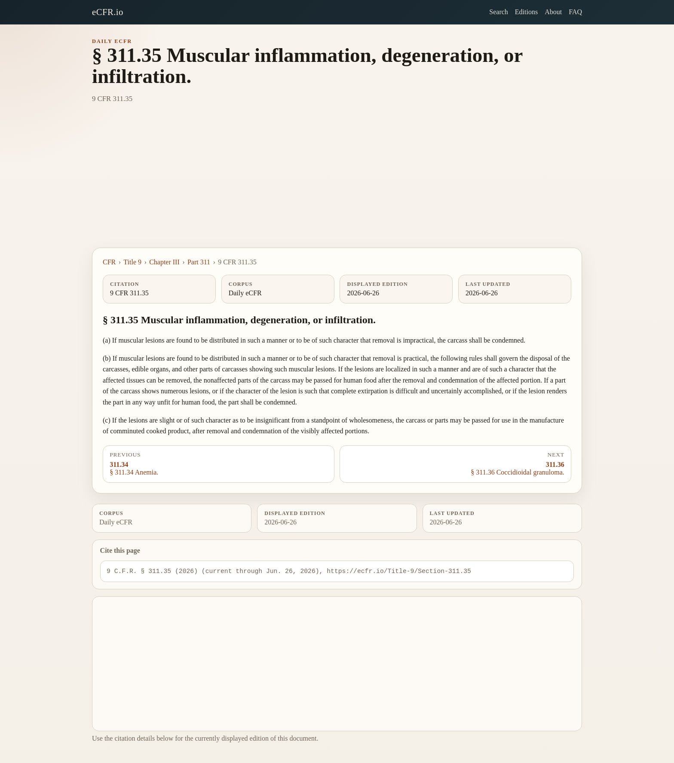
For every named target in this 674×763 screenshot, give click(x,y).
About (553, 11)
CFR (109, 262)
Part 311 (198, 262)
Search (498, 11)
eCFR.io (107, 12)
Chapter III (164, 262)
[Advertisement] (337, 183)
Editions (526, 11)
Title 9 (132, 262)
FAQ (575, 11)
